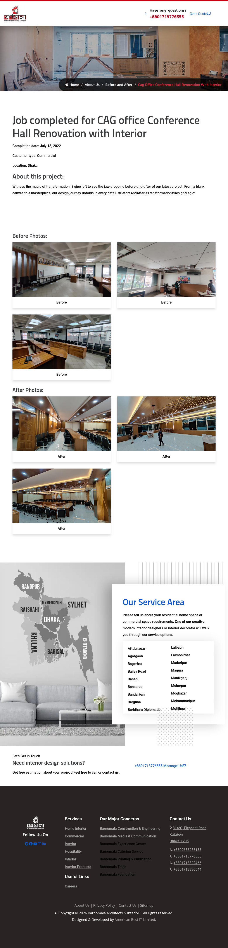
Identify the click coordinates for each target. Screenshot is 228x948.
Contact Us (127, 905)
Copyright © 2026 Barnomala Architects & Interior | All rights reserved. (116, 913)
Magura (177, 670)
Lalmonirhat (180, 655)
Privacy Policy (104, 905)
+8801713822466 (185, 863)
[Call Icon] (145, 13)
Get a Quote (200, 13)
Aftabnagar (136, 648)
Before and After (118, 84)
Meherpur (178, 686)
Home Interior (75, 828)
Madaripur (179, 663)
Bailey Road (137, 671)
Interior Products (78, 867)
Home (72, 84)
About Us (92, 84)
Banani (133, 679)
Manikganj (179, 678)
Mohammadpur (183, 701)
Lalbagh (177, 647)
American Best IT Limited (135, 919)
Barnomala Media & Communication (128, 836)
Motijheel (178, 709)
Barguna (134, 702)
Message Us (174, 766)
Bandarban (136, 694)
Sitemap (147, 905)
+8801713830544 (185, 869)
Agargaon (135, 656)
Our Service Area (153, 602)
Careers (71, 886)
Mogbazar (179, 693)
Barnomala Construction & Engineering (130, 828)
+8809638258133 (185, 850)
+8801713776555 (167, 16)
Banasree (135, 687)
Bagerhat (135, 664)
